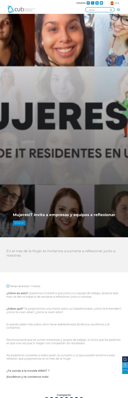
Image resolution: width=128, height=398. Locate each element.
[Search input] (98, 10)
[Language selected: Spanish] (115, 3)
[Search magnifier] (111, 10)
